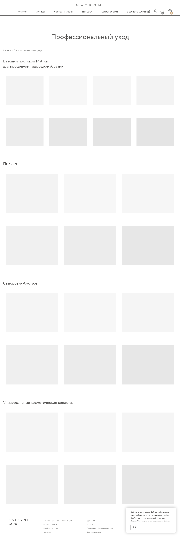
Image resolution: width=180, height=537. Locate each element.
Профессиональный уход (28, 50)
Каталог (7, 50)
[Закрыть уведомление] (173, 510)
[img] (155, 11)
